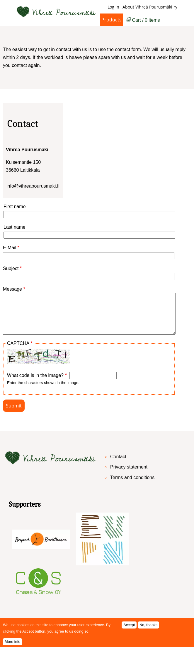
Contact (118, 456)
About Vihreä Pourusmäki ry (149, 7)
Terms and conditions (132, 477)
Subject (10, 268)
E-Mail (9, 247)
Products (111, 19)
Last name (14, 227)
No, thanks (148, 628)
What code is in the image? (35, 375)
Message (12, 289)
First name (15, 206)
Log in (113, 7)
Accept (129, 628)
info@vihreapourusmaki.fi (32, 185)
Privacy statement (128, 466)
